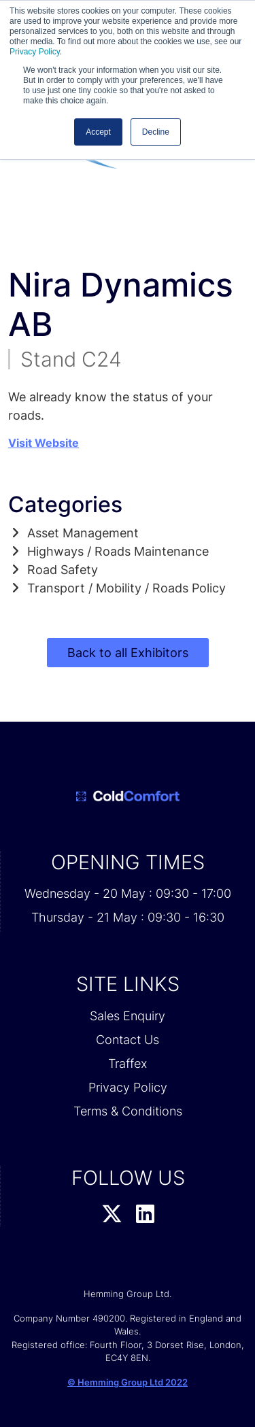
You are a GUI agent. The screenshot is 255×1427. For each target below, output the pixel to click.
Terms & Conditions (127, 1111)
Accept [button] (98, 132)
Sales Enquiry (127, 1016)
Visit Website (43, 443)
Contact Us (127, 1040)
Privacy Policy (35, 51)
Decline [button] (155, 132)
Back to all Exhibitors (127, 652)
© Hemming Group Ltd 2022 (127, 1382)
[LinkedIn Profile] (145, 1214)
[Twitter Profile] (111, 1214)
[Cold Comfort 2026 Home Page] (127, 796)
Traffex (127, 1063)
